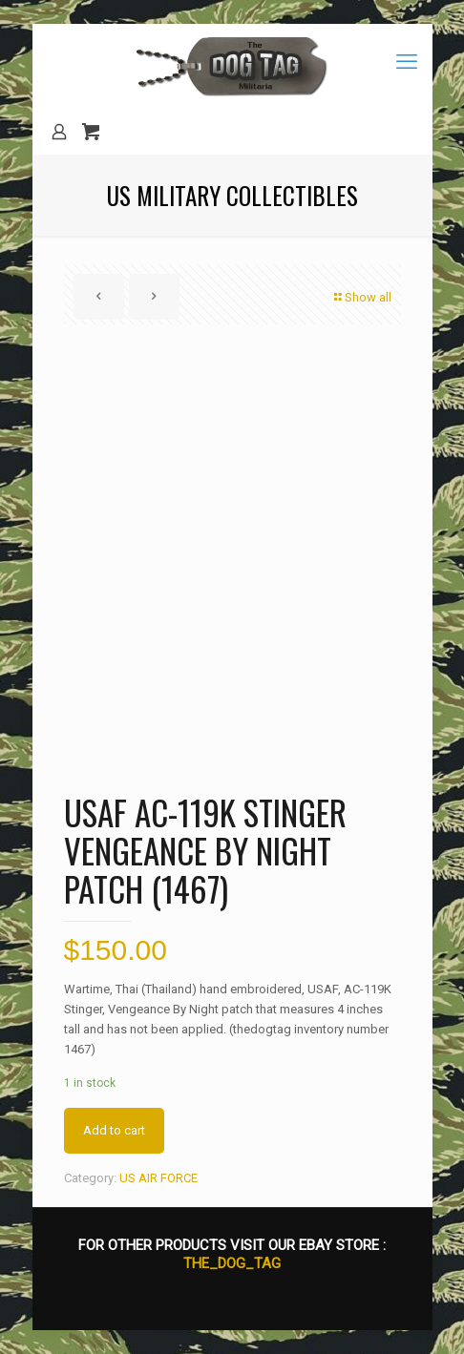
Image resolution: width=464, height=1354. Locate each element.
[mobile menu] (406, 62)
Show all (361, 297)
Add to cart (114, 1130)
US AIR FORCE (158, 1178)
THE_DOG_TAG (232, 1263)
